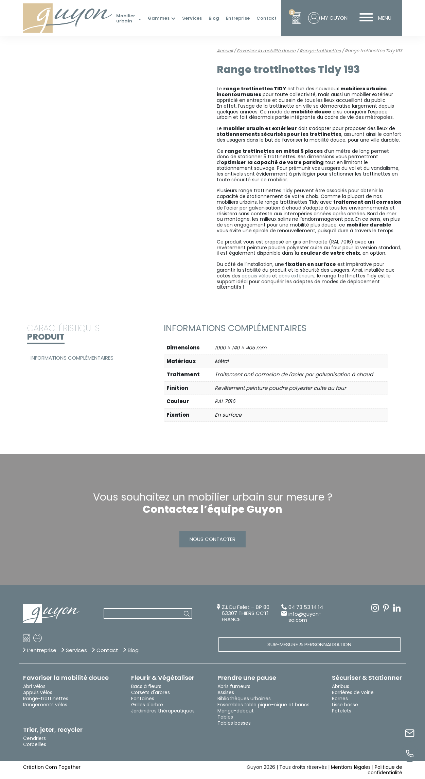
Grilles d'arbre (147, 704)
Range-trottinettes (320, 51)
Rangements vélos (45, 704)
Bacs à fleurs (146, 686)
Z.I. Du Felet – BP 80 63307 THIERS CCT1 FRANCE (245, 613)
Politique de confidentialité (385, 770)
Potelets (341, 710)
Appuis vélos (37, 692)
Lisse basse (345, 704)
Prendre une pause (246, 678)
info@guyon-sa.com (304, 617)
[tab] (84, 357)
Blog (214, 18)
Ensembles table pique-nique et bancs (263, 704)
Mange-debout (235, 710)
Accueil (225, 51)
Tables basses (234, 723)
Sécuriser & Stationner (367, 678)
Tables (225, 716)
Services (192, 18)
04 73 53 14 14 (305, 607)
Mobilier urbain (125, 18)
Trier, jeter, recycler (53, 729)
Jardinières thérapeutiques (163, 710)
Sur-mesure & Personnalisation (309, 644)
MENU (372, 18)
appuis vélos (256, 275)
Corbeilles (34, 744)
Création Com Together (52, 767)
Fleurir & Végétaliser (162, 678)
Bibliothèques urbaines (244, 698)
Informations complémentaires (72, 357)
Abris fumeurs (233, 686)
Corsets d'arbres (150, 692)
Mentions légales (351, 767)
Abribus (340, 686)
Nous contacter (212, 539)
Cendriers (34, 738)
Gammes (159, 18)
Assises (225, 692)
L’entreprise (41, 650)
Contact (266, 18)
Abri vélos (34, 686)
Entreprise (238, 18)
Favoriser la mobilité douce (266, 51)
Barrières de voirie (353, 692)
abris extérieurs (297, 275)
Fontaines (142, 698)
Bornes (340, 698)
